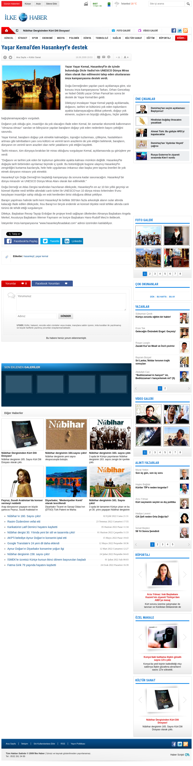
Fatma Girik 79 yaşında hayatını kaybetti (31, 565)
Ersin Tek (157, 330)
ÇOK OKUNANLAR (146, 284)
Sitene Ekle (51, 4)
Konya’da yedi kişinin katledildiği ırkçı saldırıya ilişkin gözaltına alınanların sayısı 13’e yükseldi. (162, 663)
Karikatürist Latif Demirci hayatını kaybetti (32, 527)
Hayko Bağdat (157, 486)
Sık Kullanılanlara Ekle (44, 744)
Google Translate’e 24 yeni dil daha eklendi (33, 543)
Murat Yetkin (157, 472)
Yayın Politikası (78, 744)
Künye (28, 4)
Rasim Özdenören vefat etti (23, 521)
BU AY (172, 297)
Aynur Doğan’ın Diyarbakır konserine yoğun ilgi (35, 548)
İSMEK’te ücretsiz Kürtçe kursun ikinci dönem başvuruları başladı (46, 559)
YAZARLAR (142, 307)
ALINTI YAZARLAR (147, 463)
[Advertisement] (121, 17)
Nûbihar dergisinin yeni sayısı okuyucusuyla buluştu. (66, 456)
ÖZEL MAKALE (144, 617)
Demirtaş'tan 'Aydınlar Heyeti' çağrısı (167, 144)
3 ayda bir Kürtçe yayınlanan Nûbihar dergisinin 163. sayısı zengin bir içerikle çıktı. (110, 457)
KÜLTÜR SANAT (145, 680)
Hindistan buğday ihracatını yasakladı (166, 121)
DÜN (152, 297)
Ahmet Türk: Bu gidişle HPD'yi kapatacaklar (167, 133)
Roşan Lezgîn (157, 345)
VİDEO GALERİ (144, 399)
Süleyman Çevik (157, 315)
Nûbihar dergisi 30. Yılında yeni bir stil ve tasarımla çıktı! (41, 532)
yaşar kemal (42, 256)
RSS (63, 744)
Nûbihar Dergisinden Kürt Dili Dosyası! (46, 30)
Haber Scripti (177, 754)
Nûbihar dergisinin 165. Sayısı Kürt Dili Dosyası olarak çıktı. (22, 457)
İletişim (24, 744)
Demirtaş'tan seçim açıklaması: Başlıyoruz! (168, 109)
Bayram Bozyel (157, 360)
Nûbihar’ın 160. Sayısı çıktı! (24, 516)
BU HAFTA (162, 297)
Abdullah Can (157, 375)
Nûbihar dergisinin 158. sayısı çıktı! (28, 554)
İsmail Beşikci (157, 530)
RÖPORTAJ (142, 555)
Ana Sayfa (11, 744)
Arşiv (38, 4)
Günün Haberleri (12, 4)
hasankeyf (29, 256)
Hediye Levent (157, 515)
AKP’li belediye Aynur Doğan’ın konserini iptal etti (37, 537)
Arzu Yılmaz (157, 501)
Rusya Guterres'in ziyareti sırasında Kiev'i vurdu (165, 156)
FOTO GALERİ (144, 220)
